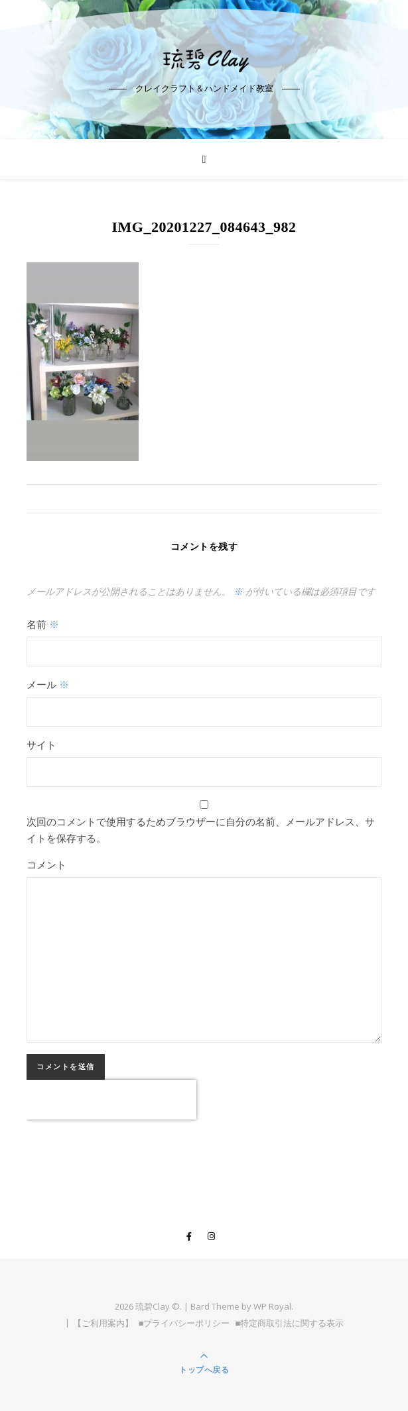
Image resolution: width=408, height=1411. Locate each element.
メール (48, 684)
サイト (41, 744)
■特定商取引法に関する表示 (290, 1323)
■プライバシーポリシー (184, 1323)
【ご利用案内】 (103, 1323)
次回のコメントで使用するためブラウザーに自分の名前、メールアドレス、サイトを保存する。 (201, 830)
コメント (46, 864)
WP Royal (272, 1306)
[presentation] (111, 1100)
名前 (43, 624)
